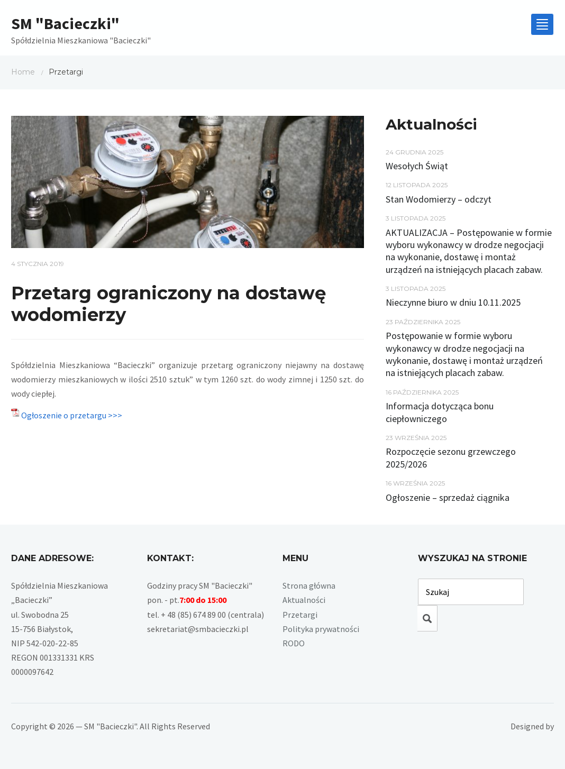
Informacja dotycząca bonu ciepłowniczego (440, 412)
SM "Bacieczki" (65, 23)
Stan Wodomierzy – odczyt (438, 199)
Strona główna (308, 585)
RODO (293, 643)
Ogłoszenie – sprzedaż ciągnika (447, 497)
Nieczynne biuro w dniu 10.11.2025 (453, 302)
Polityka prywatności (320, 629)
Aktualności (303, 599)
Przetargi (299, 614)
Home (23, 72)
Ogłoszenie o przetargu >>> (71, 415)
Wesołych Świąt (417, 166)
